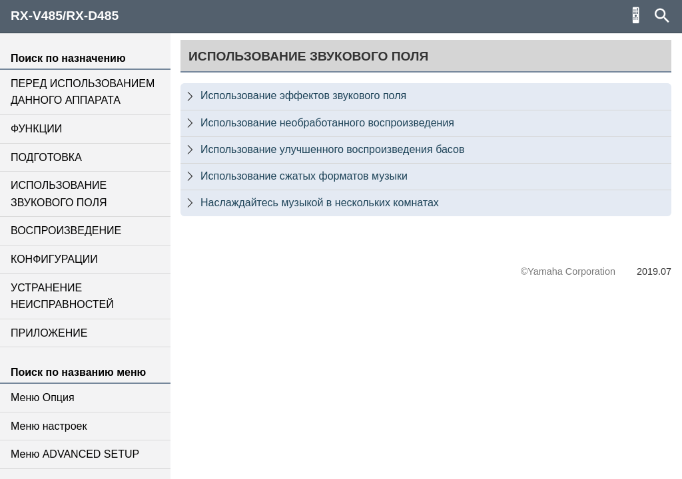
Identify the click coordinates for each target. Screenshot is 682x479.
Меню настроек (49, 426)
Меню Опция (43, 397)
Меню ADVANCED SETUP (75, 454)
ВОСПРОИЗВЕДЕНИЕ (66, 230)
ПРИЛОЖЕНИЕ (49, 333)
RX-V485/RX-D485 (65, 16)
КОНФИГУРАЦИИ (54, 259)
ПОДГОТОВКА (46, 157)
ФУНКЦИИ (36, 128)
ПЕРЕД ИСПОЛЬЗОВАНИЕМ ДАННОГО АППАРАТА (83, 92)
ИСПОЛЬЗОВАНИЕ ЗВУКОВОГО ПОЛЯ (59, 194)
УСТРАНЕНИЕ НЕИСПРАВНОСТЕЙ (62, 296)
